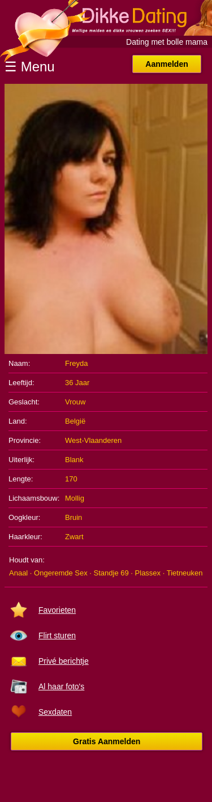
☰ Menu (30, 66)
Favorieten (57, 610)
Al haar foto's (61, 686)
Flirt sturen (57, 635)
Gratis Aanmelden (106, 741)
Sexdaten (55, 711)
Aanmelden (166, 64)
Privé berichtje (63, 661)
